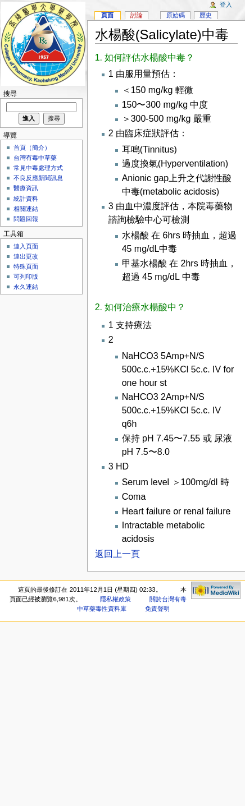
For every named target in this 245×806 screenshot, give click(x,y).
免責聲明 (157, 608)
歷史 (205, 15)
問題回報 (25, 218)
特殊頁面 (25, 266)
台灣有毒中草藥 (35, 157)
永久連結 (25, 286)
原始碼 (175, 15)
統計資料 (25, 198)
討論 (136, 15)
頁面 (107, 15)
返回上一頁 (117, 554)
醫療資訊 (25, 188)
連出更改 (25, 256)
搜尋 (10, 93)
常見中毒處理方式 (38, 167)
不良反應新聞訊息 (38, 177)
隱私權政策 (115, 599)
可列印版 (25, 276)
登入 (226, 4)
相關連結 (25, 208)
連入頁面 (25, 246)
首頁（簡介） (32, 147)
